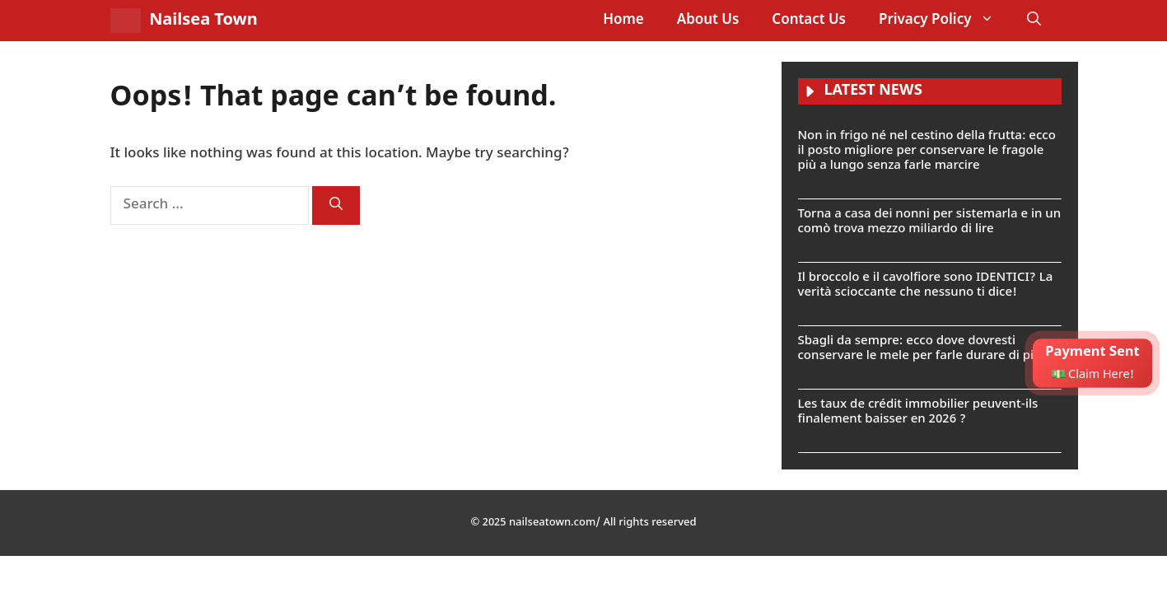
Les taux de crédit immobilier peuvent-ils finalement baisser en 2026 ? (918, 412)
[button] (1034, 20)
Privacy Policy (945, 20)
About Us (708, 21)
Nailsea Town (203, 20)
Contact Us (809, 21)
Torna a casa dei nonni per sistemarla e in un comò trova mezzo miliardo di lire (930, 222)
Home (623, 21)
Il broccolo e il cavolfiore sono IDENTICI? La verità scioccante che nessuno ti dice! (925, 285)
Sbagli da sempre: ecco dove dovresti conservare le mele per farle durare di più (920, 349)
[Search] (336, 205)
